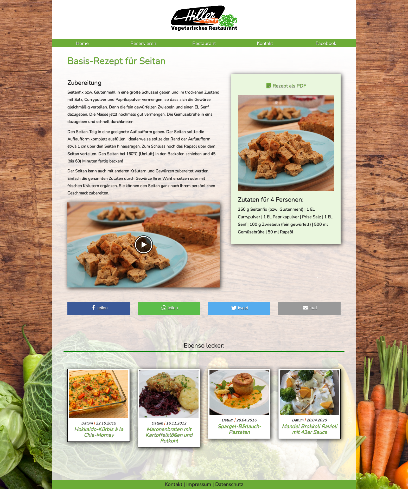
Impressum (198, 484)
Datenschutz (229, 484)
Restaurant (204, 43)
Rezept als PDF (288, 85)
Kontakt (265, 43)
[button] (98, 308)
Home (82, 43)
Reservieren (143, 43)
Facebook (326, 43)
